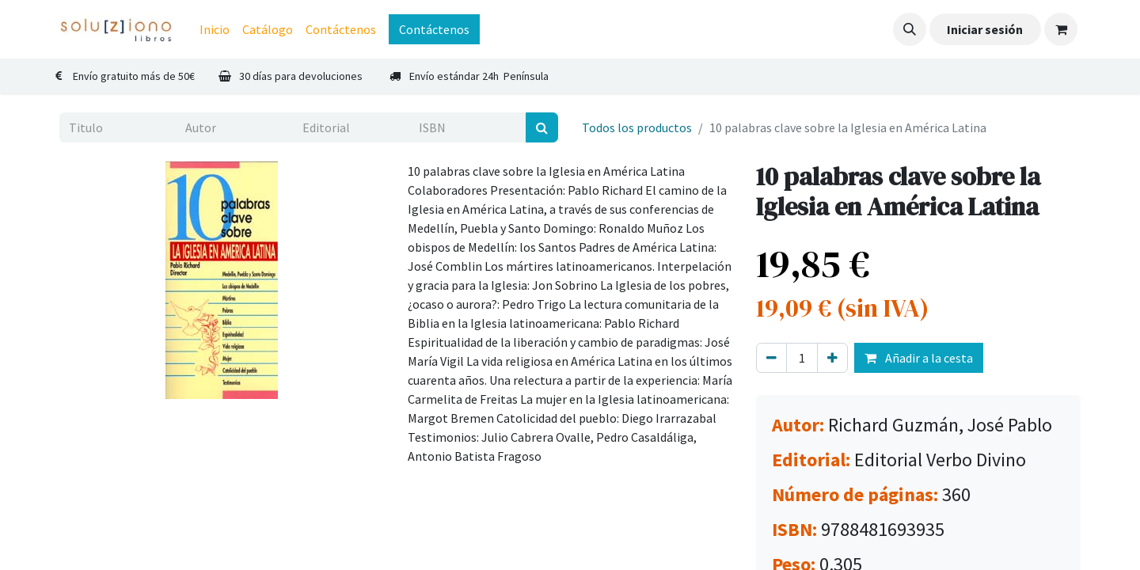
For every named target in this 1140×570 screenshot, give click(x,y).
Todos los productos (637, 127)
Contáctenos (434, 29)
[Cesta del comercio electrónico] (1060, 29)
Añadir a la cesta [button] (918, 358)
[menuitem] (214, 29)
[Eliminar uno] (771, 358)
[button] (909, 29)
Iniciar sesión (985, 29)
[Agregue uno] (832, 358)
